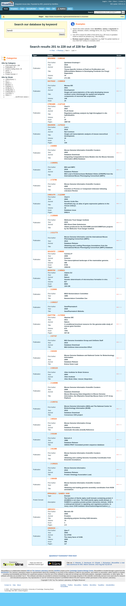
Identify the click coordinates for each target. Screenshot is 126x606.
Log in (105, 1)
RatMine (85, 585)
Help (110, 1)
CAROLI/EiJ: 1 (10, 92)
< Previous (60, 50)
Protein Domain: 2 (11, 74)
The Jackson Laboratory (40, 571)
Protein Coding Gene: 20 (13, 69)
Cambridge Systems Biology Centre (81, 571)
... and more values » (21, 97)
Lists (22, 9)
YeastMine (101, 585)
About (115, 1)
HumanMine (64, 586)
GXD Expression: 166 (12, 65)
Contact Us (122, 1)
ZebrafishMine (110, 585)
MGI (28, 571)
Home (6, 9)
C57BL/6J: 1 (9, 88)
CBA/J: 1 (8, 95)
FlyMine (70, 585)
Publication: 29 (10, 67)
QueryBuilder (31, 9)
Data (48, 9)
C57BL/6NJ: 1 (10, 90)
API (53, 9)
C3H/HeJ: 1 (9, 86)
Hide (122, 17)
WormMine (93, 585)
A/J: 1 (7, 81)
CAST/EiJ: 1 (9, 93)
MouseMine (77, 585)
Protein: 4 (8, 72)
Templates (14, 9)
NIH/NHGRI (5, 572)
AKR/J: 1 (8, 83)
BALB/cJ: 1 (9, 85)
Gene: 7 (8, 71)
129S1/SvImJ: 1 (10, 79)
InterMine (57, 571)
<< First (52, 50)
